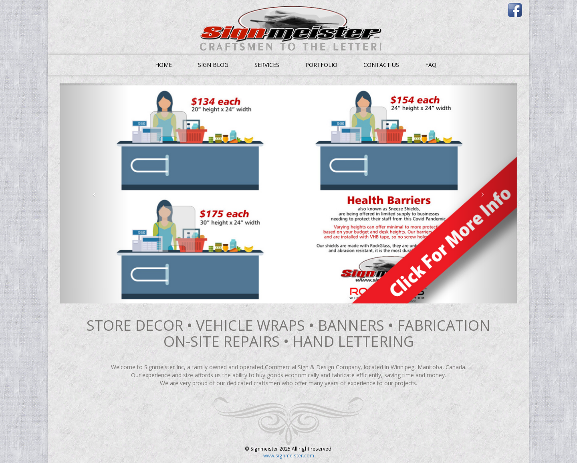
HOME (163, 65)
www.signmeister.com (288, 455)
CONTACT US (381, 65)
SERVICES (266, 65)
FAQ (430, 65)
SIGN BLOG (213, 65)
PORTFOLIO (321, 65)
